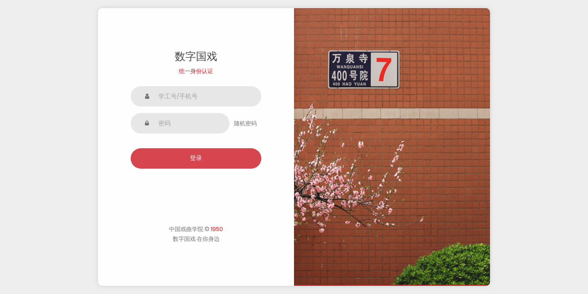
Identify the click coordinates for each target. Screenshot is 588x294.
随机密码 (245, 123)
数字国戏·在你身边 (196, 239)
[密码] (180, 123)
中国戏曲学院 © (196, 229)
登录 (196, 158)
